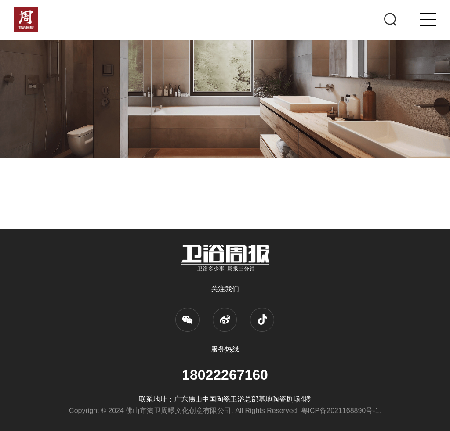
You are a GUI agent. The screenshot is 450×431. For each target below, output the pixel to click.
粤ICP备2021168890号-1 (340, 410)
